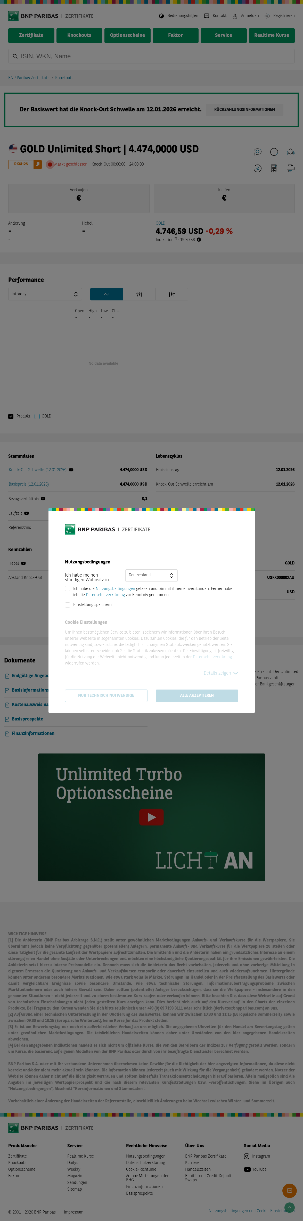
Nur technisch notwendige (106, 696)
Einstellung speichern (92, 605)
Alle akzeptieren (197, 696)
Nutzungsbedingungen (115, 589)
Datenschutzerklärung (105, 595)
